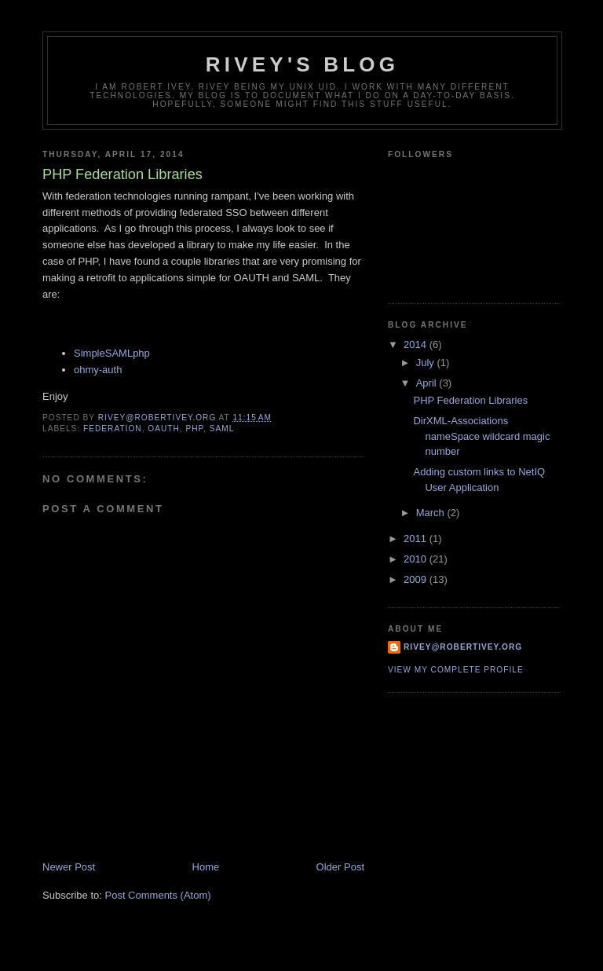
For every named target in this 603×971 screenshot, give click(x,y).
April (428, 383)
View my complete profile (456, 669)
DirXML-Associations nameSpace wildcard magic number (481, 436)
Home (206, 867)
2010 (416, 559)
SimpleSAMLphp (112, 353)
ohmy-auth (98, 370)
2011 (416, 538)
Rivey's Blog (302, 64)
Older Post (340, 867)
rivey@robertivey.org (463, 647)
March (432, 512)
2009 (416, 579)
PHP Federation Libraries (470, 400)
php (195, 428)
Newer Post (68, 867)
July (426, 362)
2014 (416, 344)
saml (222, 428)
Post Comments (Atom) (158, 895)
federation (112, 428)
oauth (164, 428)
